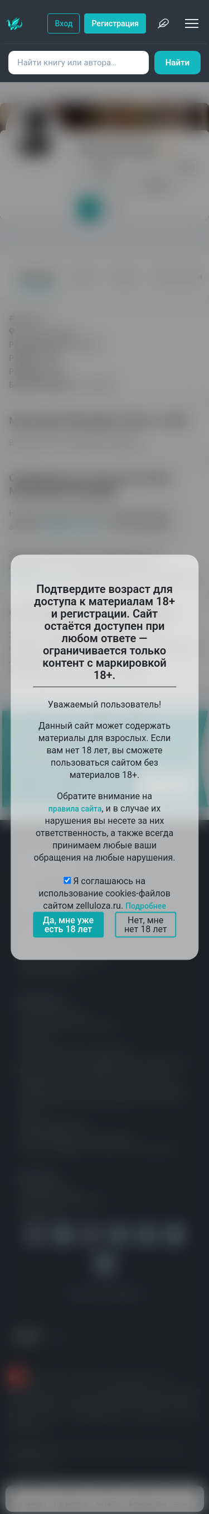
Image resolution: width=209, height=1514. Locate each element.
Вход (63, 23)
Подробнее (145, 905)
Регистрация (115, 23)
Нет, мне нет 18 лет (145, 924)
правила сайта (75, 808)
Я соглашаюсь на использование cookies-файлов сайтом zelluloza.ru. (104, 892)
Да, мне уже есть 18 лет (68, 924)
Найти (177, 63)
